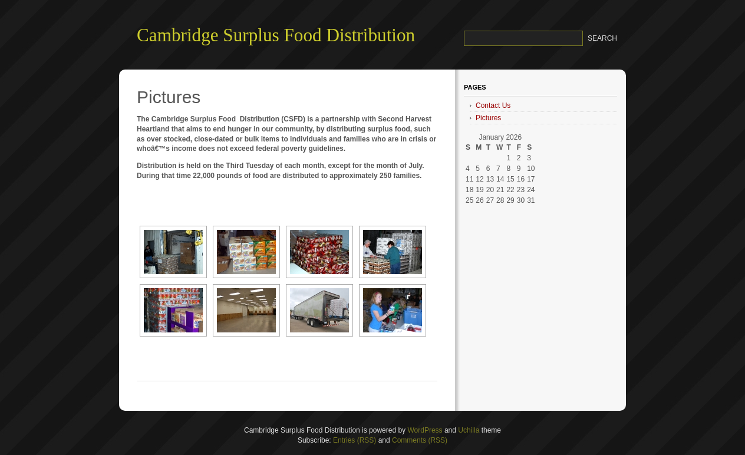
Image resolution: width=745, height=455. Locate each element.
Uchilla (468, 430)
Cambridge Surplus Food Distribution (276, 35)
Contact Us (493, 105)
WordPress (424, 430)
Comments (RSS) (419, 440)
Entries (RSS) (354, 440)
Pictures (488, 118)
